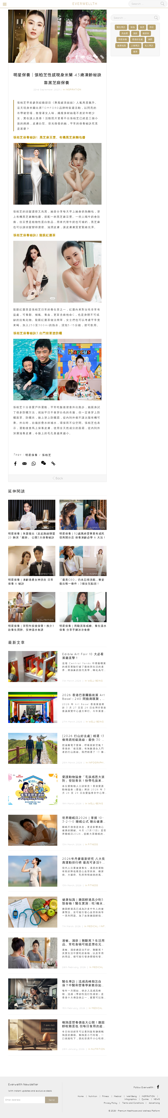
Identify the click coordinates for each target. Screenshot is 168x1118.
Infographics (98, 762)
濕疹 (135, 33)
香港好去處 (137, 39)
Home (81, 1096)
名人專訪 (149, 45)
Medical (92, 926)
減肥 (150, 39)
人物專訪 (135, 45)
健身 (135, 51)
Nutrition (98, 1049)
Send (52, 1100)
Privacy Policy (110, 1103)
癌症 (151, 27)
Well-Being (95, 680)
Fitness (93, 844)
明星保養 (31, 454)
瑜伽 (133, 27)
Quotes (145, 1099)
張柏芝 (46, 454)
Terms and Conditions (133, 1103)
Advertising (154, 1103)
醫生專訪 (121, 27)
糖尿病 (146, 33)
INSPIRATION (73, 89)
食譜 (142, 27)
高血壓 (124, 33)
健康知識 (121, 45)
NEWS (157, 1099)
